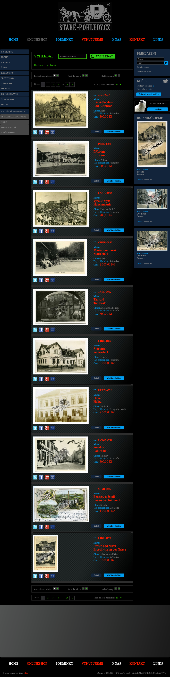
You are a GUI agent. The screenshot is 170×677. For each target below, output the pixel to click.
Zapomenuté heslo (144, 71)
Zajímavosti (8, 132)
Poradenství (8, 127)
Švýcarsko (7, 99)
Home (13, 663)
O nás (116, 663)
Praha (4, 57)
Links (158, 663)
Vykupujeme (92, 663)
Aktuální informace (13, 111)
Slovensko (7, 78)
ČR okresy (7, 52)
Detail (96, 132)
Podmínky (64, 663)
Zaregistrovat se (143, 67)
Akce (4, 122)
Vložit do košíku (114, 132)
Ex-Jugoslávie (9, 94)
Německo (6, 83)
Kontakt (137, 663)
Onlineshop (37, 663)
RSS (26, 673)
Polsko (5, 89)
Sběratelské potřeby (13, 117)
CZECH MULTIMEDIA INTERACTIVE (149, 673)
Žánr (4, 67)
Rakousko (7, 73)
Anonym (5, 62)
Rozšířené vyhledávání (45, 65)
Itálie (4, 104)
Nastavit (158, 109)
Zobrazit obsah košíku (149, 94)
